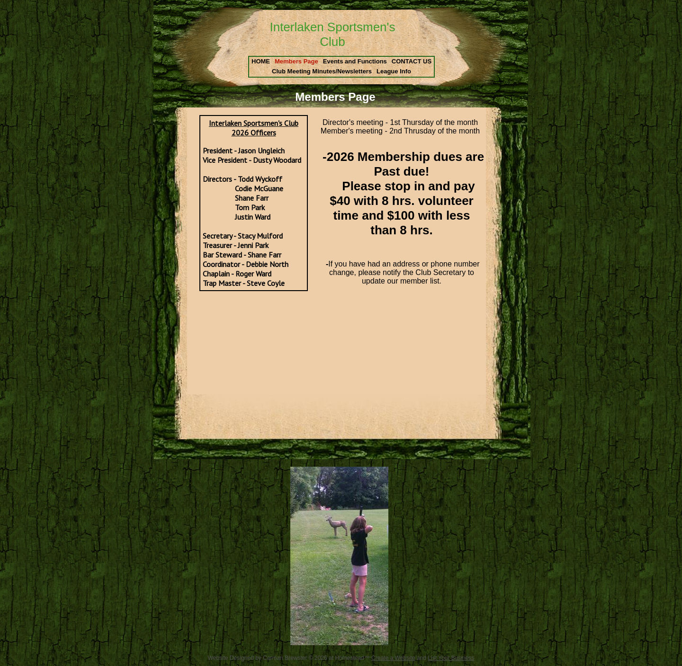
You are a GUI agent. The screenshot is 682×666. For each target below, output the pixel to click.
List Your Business (451, 658)
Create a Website (393, 658)
